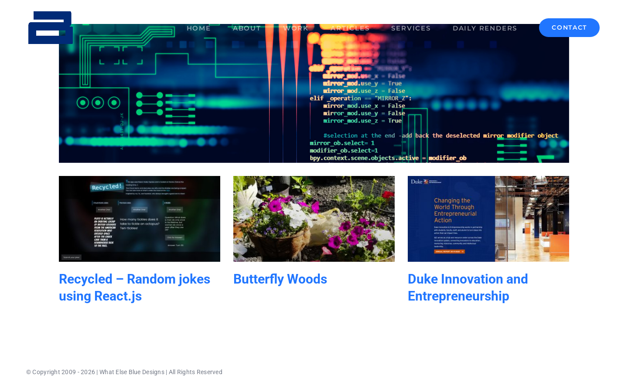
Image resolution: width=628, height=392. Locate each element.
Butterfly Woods (280, 279)
